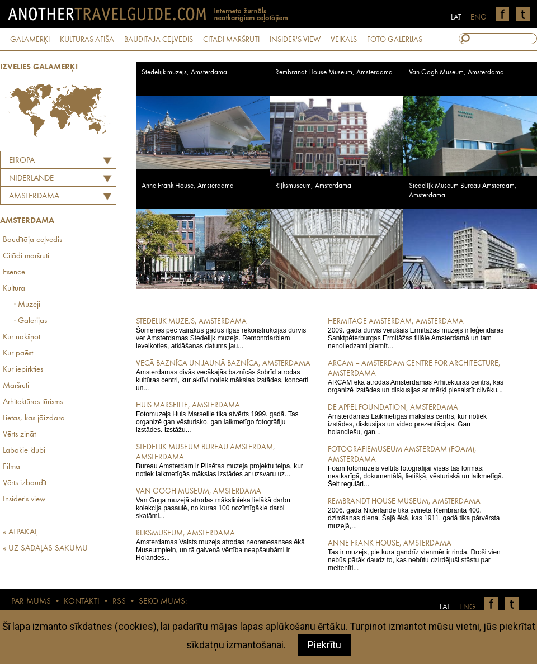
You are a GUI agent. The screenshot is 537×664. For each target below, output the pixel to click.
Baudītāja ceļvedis (32, 240)
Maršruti (16, 386)
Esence (14, 272)
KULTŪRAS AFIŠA (87, 40)
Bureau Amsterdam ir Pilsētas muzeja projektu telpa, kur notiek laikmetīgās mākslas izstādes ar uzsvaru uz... (224, 460)
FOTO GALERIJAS (394, 40)
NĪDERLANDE (31, 178)
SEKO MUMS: (163, 601)
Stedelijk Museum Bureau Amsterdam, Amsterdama (463, 190)
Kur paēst (18, 353)
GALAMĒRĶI (30, 40)
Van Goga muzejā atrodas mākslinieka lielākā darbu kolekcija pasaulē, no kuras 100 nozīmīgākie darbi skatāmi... (224, 503)
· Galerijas (30, 321)
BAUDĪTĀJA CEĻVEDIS (158, 40)
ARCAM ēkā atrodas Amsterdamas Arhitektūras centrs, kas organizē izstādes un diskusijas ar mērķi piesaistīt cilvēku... (416, 376)
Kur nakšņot (21, 337)
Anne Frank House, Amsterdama (188, 185)
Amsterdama (34, 196)
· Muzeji (27, 305)
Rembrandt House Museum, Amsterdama (334, 72)
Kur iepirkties (23, 370)
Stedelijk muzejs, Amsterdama (184, 72)
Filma (11, 467)
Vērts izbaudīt (24, 483)
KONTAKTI (82, 601)
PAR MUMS (31, 601)
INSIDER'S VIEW (295, 40)
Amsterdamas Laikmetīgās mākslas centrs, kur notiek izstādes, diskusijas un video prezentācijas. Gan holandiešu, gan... (416, 419)
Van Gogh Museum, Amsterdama (456, 72)
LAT (456, 17)
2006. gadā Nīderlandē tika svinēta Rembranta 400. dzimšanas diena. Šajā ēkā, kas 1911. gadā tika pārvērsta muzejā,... (416, 513)
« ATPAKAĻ (20, 532)
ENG (478, 17)
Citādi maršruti (26, 256)
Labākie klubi (24, 451)
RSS (119, 601)
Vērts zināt (19, 434)
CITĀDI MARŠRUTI (231, 40)
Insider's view (24, 499)
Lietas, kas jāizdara (34, 418)
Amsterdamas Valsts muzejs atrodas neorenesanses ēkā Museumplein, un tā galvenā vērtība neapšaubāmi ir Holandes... (224, 545)
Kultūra (14, 288)
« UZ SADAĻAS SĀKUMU (45, 548)
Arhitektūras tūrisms (33, 402)
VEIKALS (344, 40)
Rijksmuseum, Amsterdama (313, 185)
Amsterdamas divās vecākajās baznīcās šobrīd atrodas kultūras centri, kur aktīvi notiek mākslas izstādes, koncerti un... (224, 375)
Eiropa (22, 160)
